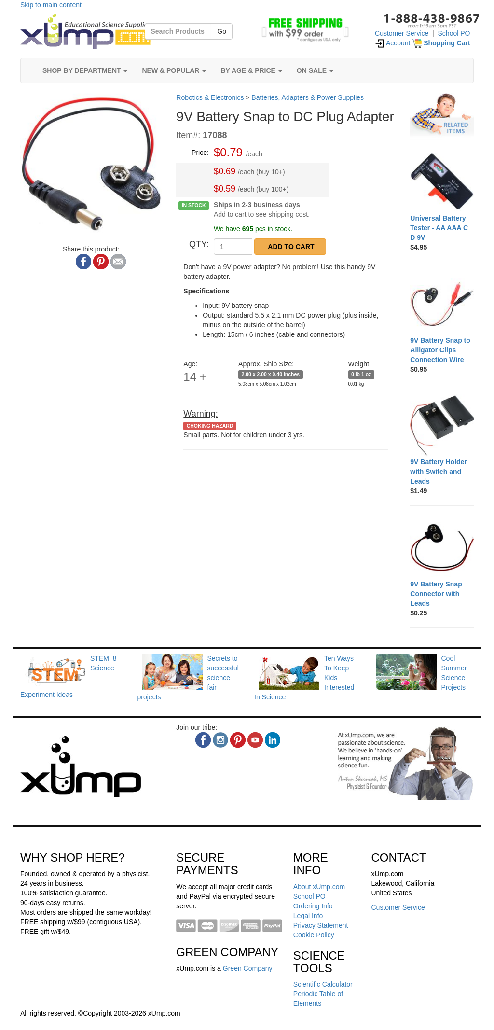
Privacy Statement (320, 925)
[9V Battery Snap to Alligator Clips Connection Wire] (442, 303)
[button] (262, 29)
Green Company (248, 968)
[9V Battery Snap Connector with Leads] (442, 547)
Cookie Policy (313, 935)
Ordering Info (313, 906)
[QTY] (233, 246)
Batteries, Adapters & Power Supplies (307, 97)
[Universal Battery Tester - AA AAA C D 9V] (442, 181)
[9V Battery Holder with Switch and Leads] (442, 426)
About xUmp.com (319, 887)
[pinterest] (238, 740)
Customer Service (401, 33)
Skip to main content (51, 5)
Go (221, 31)
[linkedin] (272, 740)
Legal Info (308, 915)
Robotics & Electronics (210, 97)
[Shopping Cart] (441, 43)
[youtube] (255, 740)
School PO (454, 33)
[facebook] (203, 740)
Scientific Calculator (323, 984)
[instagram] (220, 740)
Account (393, 43)
